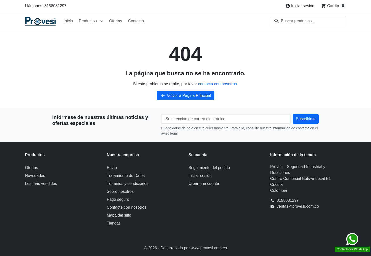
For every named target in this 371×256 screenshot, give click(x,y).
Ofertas (115, 21)
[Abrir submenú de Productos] (102, 21)
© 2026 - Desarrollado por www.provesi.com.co (185, 248)
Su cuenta (197, 155)
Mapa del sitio (119, 215)
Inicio (68, 21)
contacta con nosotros (217, 84)
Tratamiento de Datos (126, 175)
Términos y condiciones (127, 183)
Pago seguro (118, 199)
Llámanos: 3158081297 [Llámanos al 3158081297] (45, 6)
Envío (112, 168)
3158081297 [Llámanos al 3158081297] (288, 200)
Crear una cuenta (203, 183)
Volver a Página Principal (185, 96)
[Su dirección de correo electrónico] (226, 119)
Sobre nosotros (120, 191)
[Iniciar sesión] (299, 6)
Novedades (35, 175)
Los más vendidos (41, 183)
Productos (88, 21)
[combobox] (308, 21)
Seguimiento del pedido (209, 168)
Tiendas (114, 223)
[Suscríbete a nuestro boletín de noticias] (306, 119)
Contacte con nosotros (126, 207)
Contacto (136, 21)
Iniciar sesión (200, 175)
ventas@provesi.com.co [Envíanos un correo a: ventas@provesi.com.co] (298, 206)
